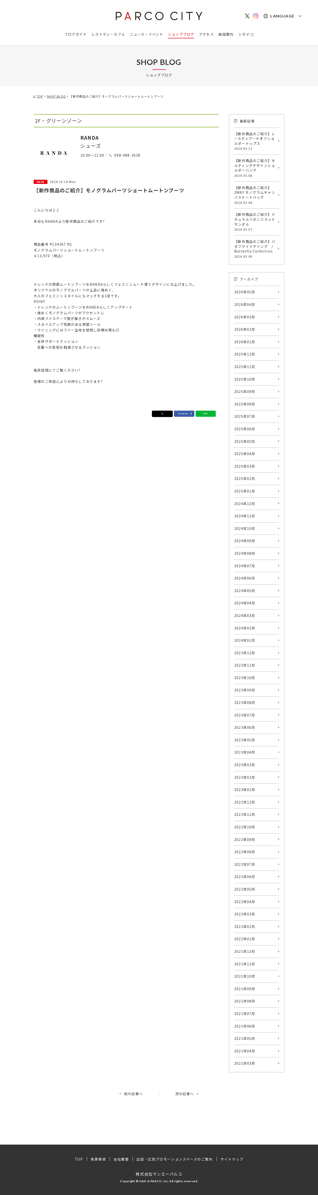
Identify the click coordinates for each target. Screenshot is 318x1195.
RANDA (89, 137)
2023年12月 (244, 652)
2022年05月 (244, 889)
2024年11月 (244, 515)
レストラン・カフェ (108, 34)
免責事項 (98, 1159)
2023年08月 (244, 702)
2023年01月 (244, 789)
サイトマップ (232, 1159)
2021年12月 (244, 951)
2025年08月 (244, 404)
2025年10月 (244, 379)
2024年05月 (244, 590)
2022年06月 (244, 876)
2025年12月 (244, 354)
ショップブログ (181, 34)
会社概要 (121, 1159)
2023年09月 (244, 689)
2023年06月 (244, 727)
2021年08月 (244, 1001)
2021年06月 (244, 1026)
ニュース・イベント (146, 34)
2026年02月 (244, 329)
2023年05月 (244, 739)
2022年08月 (244, 851)
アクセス (206, 34)
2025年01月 (244, 491)
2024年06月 (244, 578)
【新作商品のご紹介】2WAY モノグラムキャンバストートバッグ (255, 195)
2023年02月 (244, 777)
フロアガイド (75, 34)
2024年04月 (244, 602)
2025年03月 (244, 466)
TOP (79, 1159)
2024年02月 (244, 628)
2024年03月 (244, 615)
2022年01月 (244, 938)
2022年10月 (244, 826)
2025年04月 (244, 453)
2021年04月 (244, 1050)
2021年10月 (244, 976)
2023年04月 (244, 752)
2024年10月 (244, 528)
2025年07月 (244, 416)
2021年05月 (244, 1038)
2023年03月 (244, 764)
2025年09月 (244, 391)
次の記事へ (184, 1093)
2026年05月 (244, 291)
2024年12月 (244, 503)
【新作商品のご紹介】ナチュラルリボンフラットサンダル (255, 222)
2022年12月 (244, 802)
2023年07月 (244, 715)
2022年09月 (244, 839)
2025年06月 (244, 428)
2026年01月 (244, 341)
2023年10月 (244, 677)
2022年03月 (244, 913)
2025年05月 (244, 441)
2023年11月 (244, 665)
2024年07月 (244, 565)
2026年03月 (244, 316)
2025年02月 (244, 478)
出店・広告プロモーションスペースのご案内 (174, 1159)
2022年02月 (244, 926)
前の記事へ (133, 1093)
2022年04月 (244, 901)
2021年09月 (244, 988)
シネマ (244, 34)
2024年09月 (244, 540)
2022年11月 (244, 814)
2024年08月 (244, 553)
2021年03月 (244, 1063)
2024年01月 (244, 640)
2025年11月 (244, 366)
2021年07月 (244, 1013)
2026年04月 (244, 304)
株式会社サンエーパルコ (159, 1174)
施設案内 (225, 34)
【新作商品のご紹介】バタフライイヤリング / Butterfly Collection (255, 249)
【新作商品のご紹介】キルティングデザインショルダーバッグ (255, 168)
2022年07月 (244, 864)
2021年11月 (244, 963)
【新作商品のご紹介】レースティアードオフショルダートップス (255, 141)
